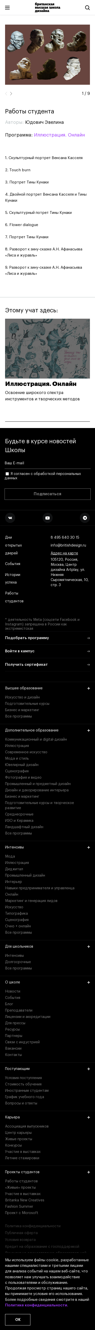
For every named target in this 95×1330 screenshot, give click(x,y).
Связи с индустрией (22, 1042)
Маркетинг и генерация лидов (31, 901)
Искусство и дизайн (22, 697)
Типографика (16, 913)
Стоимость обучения (23, 1084)
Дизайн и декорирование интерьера (37, 790)
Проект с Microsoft (21, 1213)
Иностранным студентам (27, 1091)
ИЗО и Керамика (19, 821)
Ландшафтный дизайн (24, 827)
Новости (12, 991)
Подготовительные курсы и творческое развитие (39, 805)
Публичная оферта (21, 1233)
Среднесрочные (19, 814)
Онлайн (11, 894)
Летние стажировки (22, 1158)
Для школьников (47, 946)
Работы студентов (14, 597)
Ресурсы (12, 1029)
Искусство (14, 907)
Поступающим (47, 1069)
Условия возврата (20, 1240)
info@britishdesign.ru (68, 546)
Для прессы (15, 1023)
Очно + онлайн (18, 926)
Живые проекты (18, 1139)
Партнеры (13, 1036)
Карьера (47, 1117)
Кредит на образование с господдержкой (42, 1247)
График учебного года (24, 1097)
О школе (47, 982)
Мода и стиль (17, 758)
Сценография (17, 771)
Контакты (13, 1055)
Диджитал (14, 869)
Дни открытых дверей (13, 545)
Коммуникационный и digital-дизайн (36, 739)
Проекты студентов (47, 1172)
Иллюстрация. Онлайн (59, 135)
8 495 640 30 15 (65, 538)
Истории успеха (13, 579)
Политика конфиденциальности (33, 1226)
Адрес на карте (64, 553)
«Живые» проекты (20, 1187)
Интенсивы (47, 847)
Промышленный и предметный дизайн (38, 784)
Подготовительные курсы (27, 704)
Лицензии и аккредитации (27, 1017)
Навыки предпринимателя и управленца (39, 888)
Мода (10, 856)
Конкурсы (13, 1145)
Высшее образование (47, 688)
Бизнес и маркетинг (22, 710)
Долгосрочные (18, 962)
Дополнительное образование (47, 730)
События (12, 564)
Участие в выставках (23, 1152)
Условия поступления (23, 1078)
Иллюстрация (17, 746)
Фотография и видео (23, 777)
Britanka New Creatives (24, 1200)
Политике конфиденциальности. (36, 1305)
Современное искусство (26, 752)
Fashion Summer (19, 1206)
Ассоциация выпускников (27, 1126)
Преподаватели (18, 1010)
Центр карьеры (18, 1133)
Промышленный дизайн (25, 875)
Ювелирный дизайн (22, 765)
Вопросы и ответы (21, 1103)
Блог (9, 1004)
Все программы (18, 716)
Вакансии (13, 1048)
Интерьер (13, 882)
